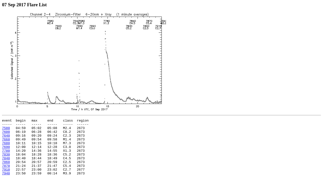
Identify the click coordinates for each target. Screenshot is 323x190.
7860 (6, 171)
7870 (6, 175)
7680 (6, 148)
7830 (6, 162)
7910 (6, 180)
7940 (6, 184)
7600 (6, 134)
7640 (6, 139)
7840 (6, 166)
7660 (6, 143)
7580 (6, 130)
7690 (6, 152)
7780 (6, 157)
